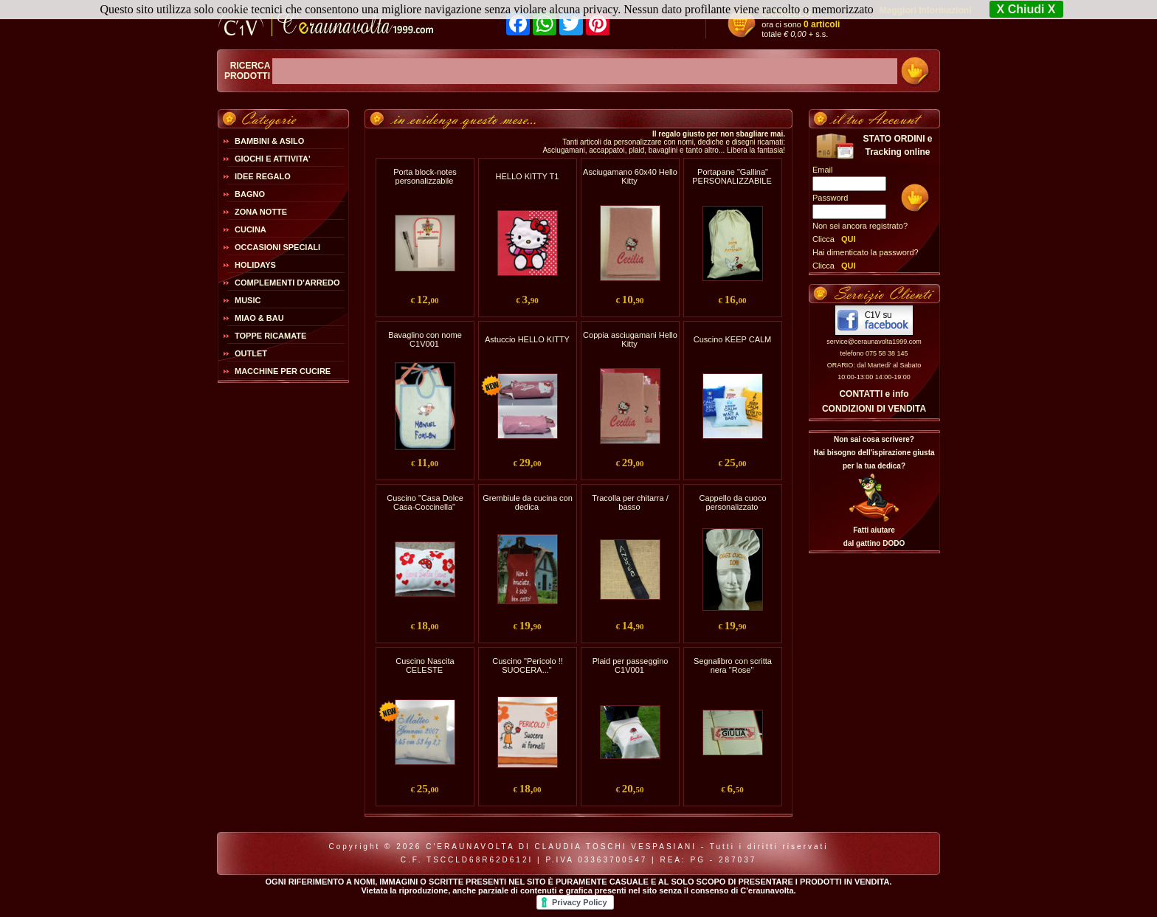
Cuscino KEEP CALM (733, 339)
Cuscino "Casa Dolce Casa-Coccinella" (425, 502)
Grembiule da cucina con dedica (528, 502)
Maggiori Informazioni (926, 10)
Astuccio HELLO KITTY (527, 339)
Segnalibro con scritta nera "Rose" (733, 665)
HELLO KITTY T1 (527, 176)
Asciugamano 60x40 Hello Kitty (630, 176)
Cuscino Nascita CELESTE (425, 665)
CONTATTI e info (873, 394)
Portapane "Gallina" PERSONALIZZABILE (732, 176)
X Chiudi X (1026, 9)
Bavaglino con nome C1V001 (425, 339)
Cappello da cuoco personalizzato (732, 502)
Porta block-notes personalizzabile (425, 176)
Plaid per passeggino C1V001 (631, 665)
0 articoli (822, 24)
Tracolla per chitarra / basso (630, 502)
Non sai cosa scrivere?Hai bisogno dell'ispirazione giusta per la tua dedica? (873, 452)
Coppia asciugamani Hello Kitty (630, 339)
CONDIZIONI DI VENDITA (874, 409)
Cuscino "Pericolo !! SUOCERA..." (527, 665)
